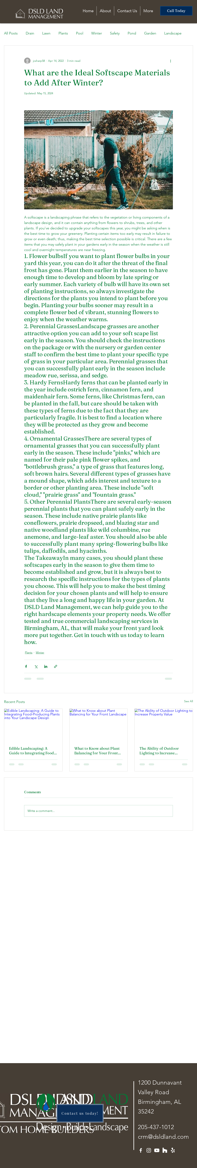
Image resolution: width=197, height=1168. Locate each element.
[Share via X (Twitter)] (36, 666)
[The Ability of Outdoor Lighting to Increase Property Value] (164, 725)
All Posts (11, 33)
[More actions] (170, 60)
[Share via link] (55, 666)
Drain (30, 33)
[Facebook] (141, 1150)
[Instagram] (149, 1150)
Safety (115, 33)
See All (188, 701)
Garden (150, 33)
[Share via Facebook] (26, 666)
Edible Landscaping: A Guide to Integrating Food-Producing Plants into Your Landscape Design (32, 750)
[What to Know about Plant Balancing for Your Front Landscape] (99, 725)
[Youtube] (157, 1150)
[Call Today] (176, 10)
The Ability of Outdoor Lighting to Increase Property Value (159, 750)
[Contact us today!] (80, 1113)
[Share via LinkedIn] (46, 666)
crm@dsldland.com (163, 1136)
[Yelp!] (173, 1150)
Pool (79, 33)
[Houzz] (165, 1150)
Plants (63, 33)
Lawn (46, 33)
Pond (132, 33)
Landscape (173, 33)
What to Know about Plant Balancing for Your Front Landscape (97, 750)
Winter (96, 33)
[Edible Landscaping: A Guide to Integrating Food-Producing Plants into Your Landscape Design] (33, 725)
